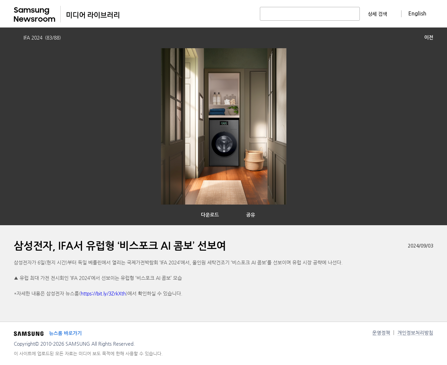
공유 (250, 214)
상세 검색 (377, 14)
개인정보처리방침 (415, 332)
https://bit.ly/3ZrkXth (103, 293)
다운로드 (210, 214)
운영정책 (381, 332)
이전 (428, 37)
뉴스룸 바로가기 (65, 333)
